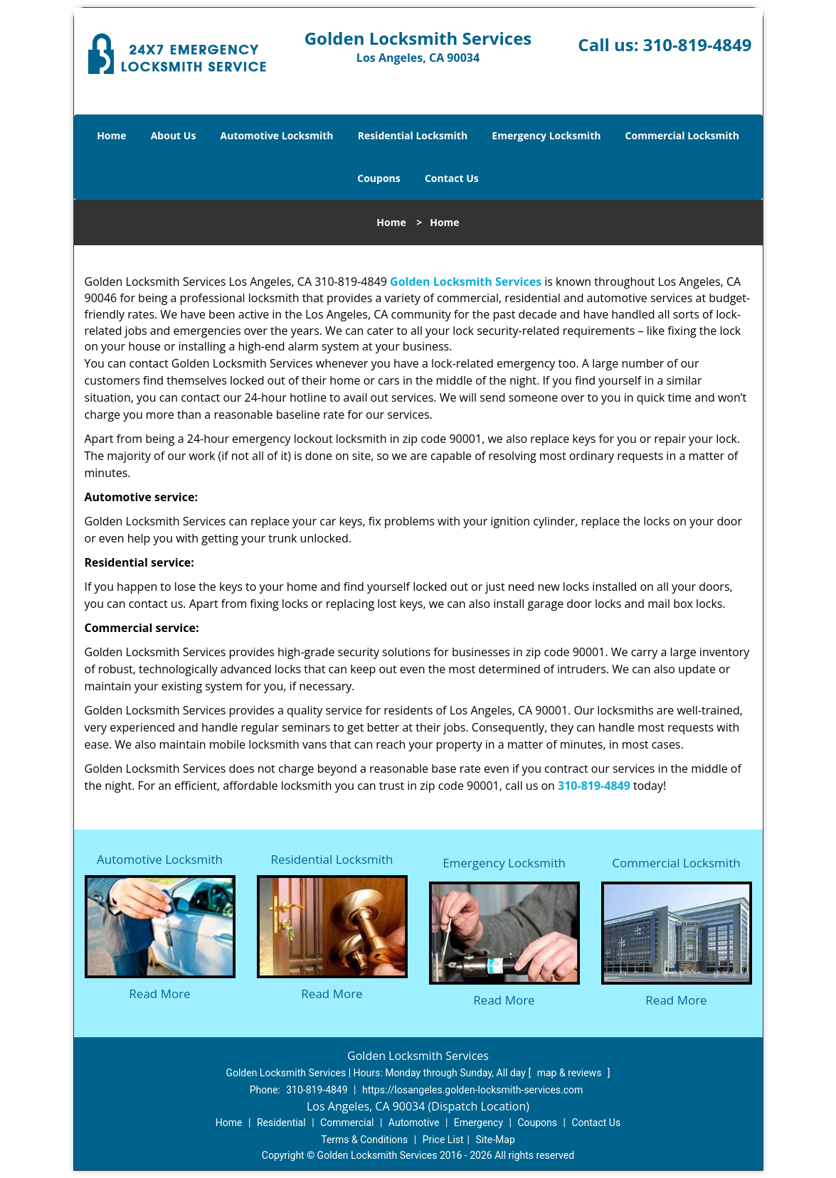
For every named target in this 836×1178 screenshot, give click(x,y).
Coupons (378, 178)
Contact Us (452, 178)
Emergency (478, 1122)
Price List (443, 1139)
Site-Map (495, 1139)
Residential (281, 1122)
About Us (173, 135)
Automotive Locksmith (277, 135)
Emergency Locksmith (546, 135)
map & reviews (570, 1072)
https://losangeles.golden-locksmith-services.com (472, 1090)
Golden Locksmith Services (465, 281)
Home (111, 135)
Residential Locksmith (413, 135)
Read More (159, 993)
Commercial (347, 1122)
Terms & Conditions (364, 1139)
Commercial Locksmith (682, 135)
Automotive (414, 1122)
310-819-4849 (697, 44)
